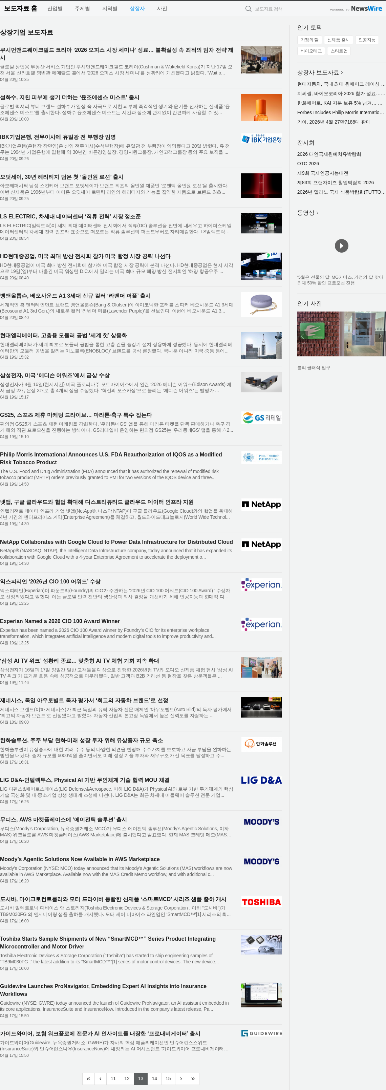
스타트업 (338, 51)
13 (143, 1078)
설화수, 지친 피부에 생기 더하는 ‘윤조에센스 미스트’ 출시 (70, 97)
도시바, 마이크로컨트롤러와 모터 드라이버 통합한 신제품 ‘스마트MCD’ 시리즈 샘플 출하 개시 (113, 899)
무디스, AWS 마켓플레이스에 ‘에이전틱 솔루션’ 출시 (63, 819)
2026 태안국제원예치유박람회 (329, 154)
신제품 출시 (338, 39)
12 (129, 1078)
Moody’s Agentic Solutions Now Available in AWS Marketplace (80, 859)
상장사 (137, 8)
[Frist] (88, 1079)
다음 (380, 336)
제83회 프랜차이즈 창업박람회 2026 (335, 182)
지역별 (109, 8)
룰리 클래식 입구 (313, 367)
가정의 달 (310, 39)
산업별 (55, 8)
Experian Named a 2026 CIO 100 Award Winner (60, 621)
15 (170, 1078)
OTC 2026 (308, 163)
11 (116, 1078)
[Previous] (100, 1079)
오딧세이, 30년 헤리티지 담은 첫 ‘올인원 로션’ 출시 (62, 177)
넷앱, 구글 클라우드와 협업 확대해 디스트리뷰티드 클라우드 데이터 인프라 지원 (97, 502)
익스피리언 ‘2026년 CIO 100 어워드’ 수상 (50, 581)
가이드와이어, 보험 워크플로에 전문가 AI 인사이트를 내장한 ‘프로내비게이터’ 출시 (100, 1033)
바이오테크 (311, 51)
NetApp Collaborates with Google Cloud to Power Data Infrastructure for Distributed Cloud (116, 542)
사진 (162, 8)
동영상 (306, 213)
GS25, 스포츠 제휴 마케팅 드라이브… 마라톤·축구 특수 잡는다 (76, 415)
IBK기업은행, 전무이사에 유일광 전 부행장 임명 (58, 137)
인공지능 (367, 39)
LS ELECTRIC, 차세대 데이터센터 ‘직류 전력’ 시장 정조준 (70, 216)
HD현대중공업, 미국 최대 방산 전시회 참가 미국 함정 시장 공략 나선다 (85, 256)
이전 (302, 336)
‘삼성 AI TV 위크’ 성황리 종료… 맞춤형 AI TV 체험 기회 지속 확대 (79, 661)
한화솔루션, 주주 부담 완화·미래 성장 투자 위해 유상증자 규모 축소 (81, 740)
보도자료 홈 (20, 8)
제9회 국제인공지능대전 (323, 173)
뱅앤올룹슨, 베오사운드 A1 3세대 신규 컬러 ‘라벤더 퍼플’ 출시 (75, 296)
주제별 (82, 8)
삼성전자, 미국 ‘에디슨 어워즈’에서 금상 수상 (55, 375)
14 (157, 1078)
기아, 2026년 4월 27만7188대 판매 (334, 122)
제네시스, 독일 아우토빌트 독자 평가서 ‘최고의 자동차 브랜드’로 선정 (84, 700)
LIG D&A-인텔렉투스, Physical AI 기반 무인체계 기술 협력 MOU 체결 (85, 780)
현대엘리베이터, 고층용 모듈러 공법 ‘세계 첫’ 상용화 (63, 335)
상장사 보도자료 (318, 72)
